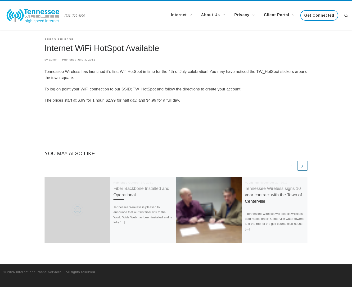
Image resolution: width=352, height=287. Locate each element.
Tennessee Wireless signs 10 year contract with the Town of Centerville (273, 195)
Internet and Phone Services (39, 272)
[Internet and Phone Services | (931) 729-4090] (33, 14)
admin (53, 59)
